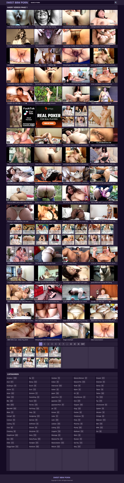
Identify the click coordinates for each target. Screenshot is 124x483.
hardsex (55, 378)
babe (10, 397)
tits (99, 397)
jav (54, 408)
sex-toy (78, 442)
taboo (99, 389)
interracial (56, 385)
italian (55, 389)
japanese (56, 401)
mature (55, 446)
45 (74, 344)
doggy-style (12, 446)
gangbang (34, 416)
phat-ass (78, 423)
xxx (99, 431)
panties (78, 412)
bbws (10, 412)
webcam (101, 420)
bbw (10, 404)
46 (78, 344)
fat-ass (33, 404)
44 (71, 344)
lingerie (56, 431)
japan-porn (56, 397)
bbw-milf (11, 408)
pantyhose (79, 416)
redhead (78, 431)
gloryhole (34, 431)
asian (10, 393)
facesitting (34, 397)
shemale (100, 382)
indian (55, 382)
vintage (100, 416)
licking (55, 427)
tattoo (100, 393)
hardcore (34, 446)
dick (10, 439)
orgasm (78, 404)
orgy (77, 408)
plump (78, 427)
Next (82, 344)
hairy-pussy (35, 439)
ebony (33, 382)
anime (10, 389)
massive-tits (57, 439)
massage (55, 435)
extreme (33, 393)
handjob (34, 442)
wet (99, 423)
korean (55, 412)
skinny (100, 385)
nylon (77, 389)
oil (76, 393)
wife (99, 427)
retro (77, 435)
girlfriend (34, 423)
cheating (11, 431)
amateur (12, 378)
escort (32, 385)
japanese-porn (57, 404)
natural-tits (79, 382)
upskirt (100, 408)
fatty (32, 412)
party (77, 420)
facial (33, 401)
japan (55, 393)
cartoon (11, 420)
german (33, 420)
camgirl (11, 416)
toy (99, 401)
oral (77, 401)
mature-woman (80, 378)
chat (10, 427)
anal (10, 382)
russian (78, 439)
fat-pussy (34, 408)
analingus (11, 385)
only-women (80, 397)
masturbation (57, 442)
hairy (32, 435)
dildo (10, 442)
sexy (77, 446)
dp (31, 378)
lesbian (55, 423)
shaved (100, 378)
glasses (33, 427)
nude (77, 385)
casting (11, 423)
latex (54, 416)
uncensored (101, 404)
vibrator (100, 412)
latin (55, 420)
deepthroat (12, 435)
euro (32, 389)
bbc (10, 401)
